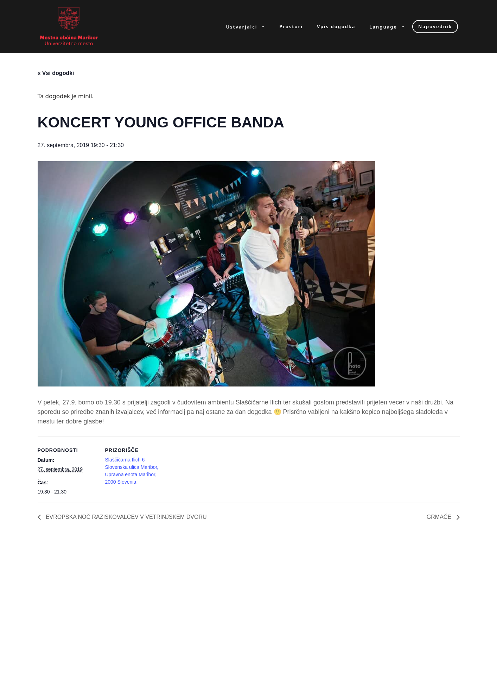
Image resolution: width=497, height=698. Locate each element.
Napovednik (435, 26)
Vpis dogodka (336, 26)
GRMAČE (440, 517)
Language (390, 26)
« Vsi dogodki (56, 73)
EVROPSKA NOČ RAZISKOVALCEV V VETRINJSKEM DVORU (125, 517)
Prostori (290, 26)
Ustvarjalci (249, 26)
